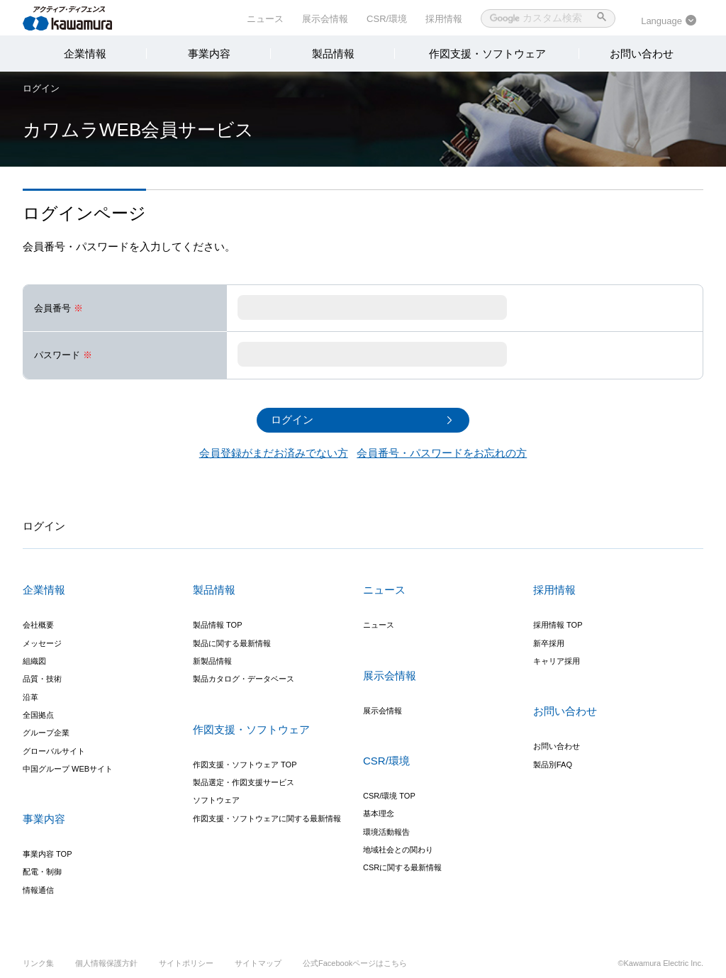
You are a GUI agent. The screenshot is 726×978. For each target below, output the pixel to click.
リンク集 (38, 963)
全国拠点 (38, 715)
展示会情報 (325, 18)
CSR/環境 (387, 18)
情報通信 (38, 890)
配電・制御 (42, 872)
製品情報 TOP (217, 625)
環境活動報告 (386, 832)
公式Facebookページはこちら (355, 963)
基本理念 (378, 814)
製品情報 (333, 54)
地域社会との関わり (398, 849)
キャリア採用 (556, 661)
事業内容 (209, 54)
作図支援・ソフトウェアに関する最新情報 (267, 818)
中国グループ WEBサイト (68, 769)
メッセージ (42, 643)
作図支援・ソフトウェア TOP (244, 764)
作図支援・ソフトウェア (487, 54)
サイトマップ (258, 963)
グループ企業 (46, 733)
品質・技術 (42, 679)
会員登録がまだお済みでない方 (273, 453)
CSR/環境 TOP (389, 795)
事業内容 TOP (47, 854)
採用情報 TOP (557, 625)
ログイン (41, 88)
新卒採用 (548, 643)
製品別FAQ (552, 764)
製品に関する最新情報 (232, 643)
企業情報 (85, 54)
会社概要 (38, 625)
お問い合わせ (642, 54)
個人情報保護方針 (106, 963)
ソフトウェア (216, 800)
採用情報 (443, 18)
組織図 (34, 661)
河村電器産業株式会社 (81, 17)
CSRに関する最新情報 (402, 868)
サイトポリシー (186, 963)
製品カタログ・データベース (243, 679)
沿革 (30, 697)
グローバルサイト (54, 751)
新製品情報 (212, 661)
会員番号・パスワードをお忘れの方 (442, 453)
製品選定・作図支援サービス (243, 782)
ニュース (265, 18)
